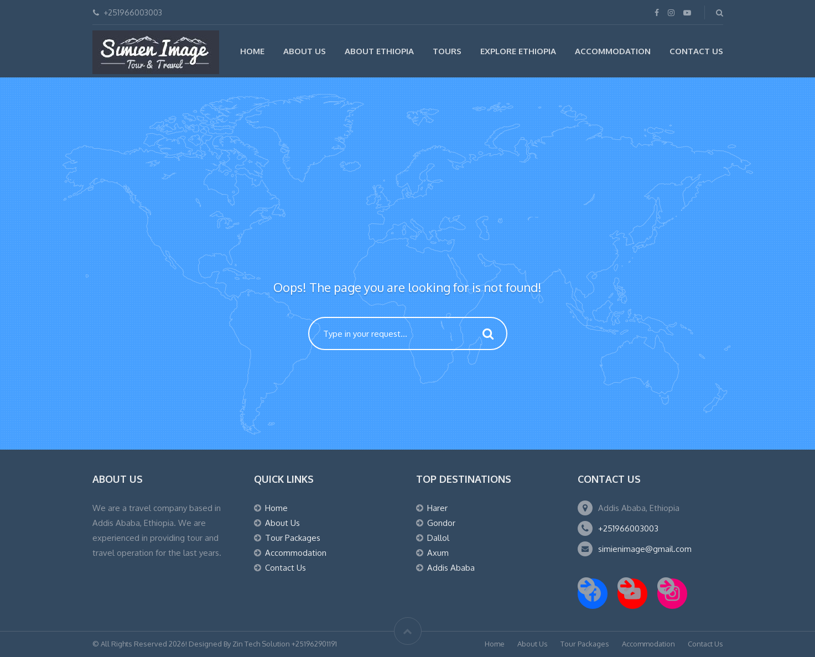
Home (252, 51)
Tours (447, 51)
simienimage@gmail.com (645, 549)
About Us (304, 51)
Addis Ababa (451, 567)
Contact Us (696, 51)
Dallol (438, 538)
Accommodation (613, 51)
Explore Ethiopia (518, 51)
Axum (438, 553)
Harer (437, 508)
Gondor (441, 523)
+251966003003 (628, 528)
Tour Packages (292, 538)
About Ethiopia (379, 51)
